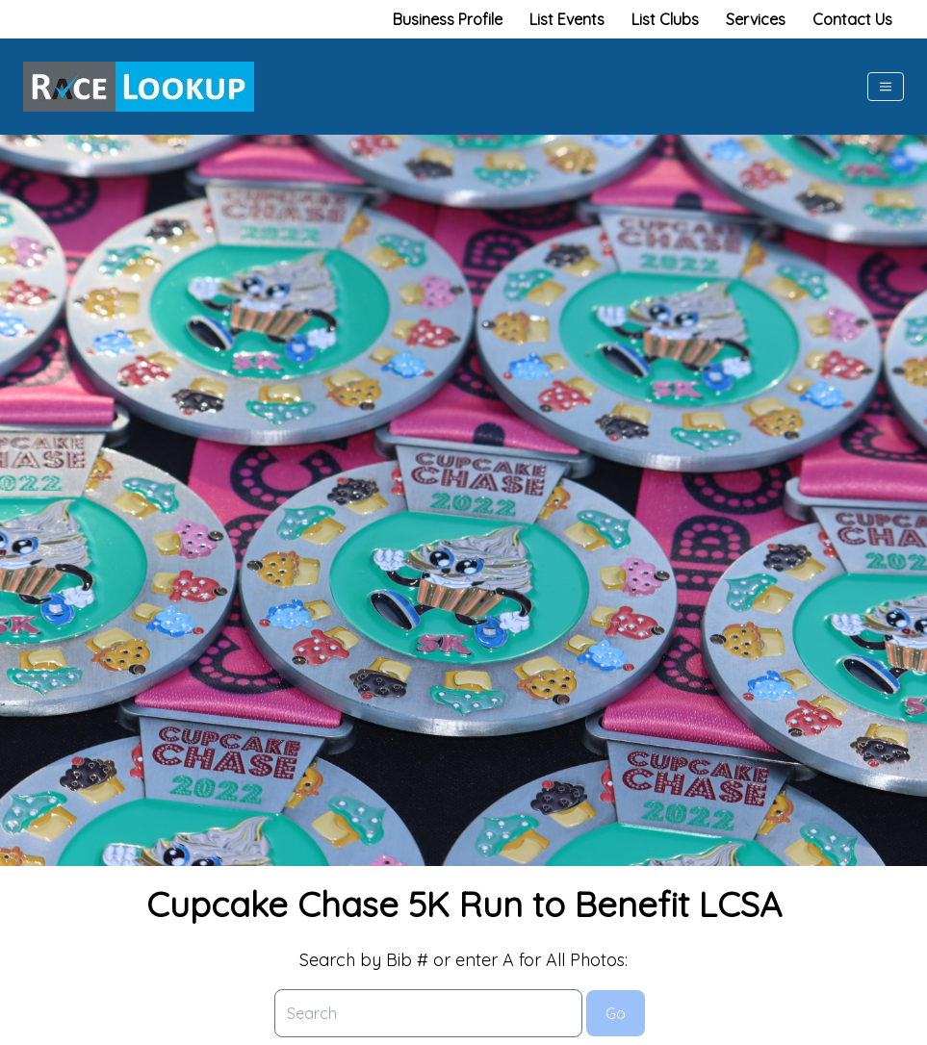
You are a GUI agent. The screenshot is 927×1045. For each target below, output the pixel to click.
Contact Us (852, 19)
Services (755, 19)
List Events (567, 19)
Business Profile (447, 19)
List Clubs (665, 19)
